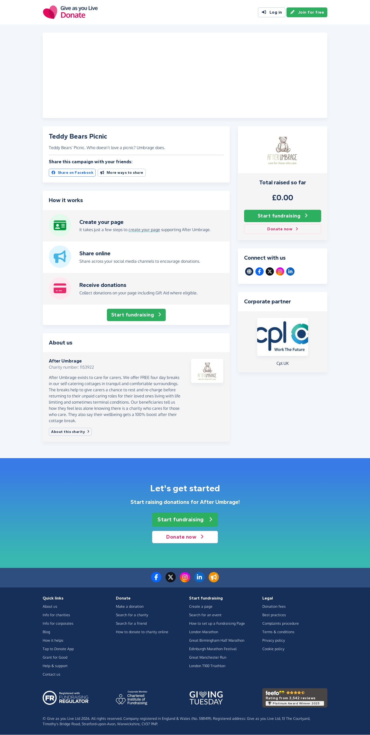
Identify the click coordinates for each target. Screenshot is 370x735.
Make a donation (130, 606)
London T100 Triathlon (207, 666)
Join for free (307, 12)
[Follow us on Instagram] (185, 580)
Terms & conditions (278, 632)
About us (50, 606)
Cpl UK (282, 363)
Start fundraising (283, 216)
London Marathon (203, 632)
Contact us (51, 674)
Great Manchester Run (207, 657)
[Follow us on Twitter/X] (170, 580)
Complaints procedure (280, 623)
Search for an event (205, 615)
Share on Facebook (72, 173)
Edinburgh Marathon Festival (213, 649)
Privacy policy (273, 640)
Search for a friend (131, 623)
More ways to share (121, 173)
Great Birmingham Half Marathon (216, 640)
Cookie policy (273, 649)
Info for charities (56, 615)
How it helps (53, 640)
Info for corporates (58, 623)
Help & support (55, 666)
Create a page (200, 606)
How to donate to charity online (142, 632)
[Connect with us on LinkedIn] (199, 580)
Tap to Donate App (58, 649)
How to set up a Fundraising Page (217, 623)
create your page (144, 229)
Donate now (282, 229)
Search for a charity (132, 615)
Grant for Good (55, 657)
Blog (46, 632)
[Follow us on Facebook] (156, 580)
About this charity (70, 432)
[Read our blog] (214, 580)
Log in (271, 12)
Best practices (274, 615)
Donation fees (274, 606)
